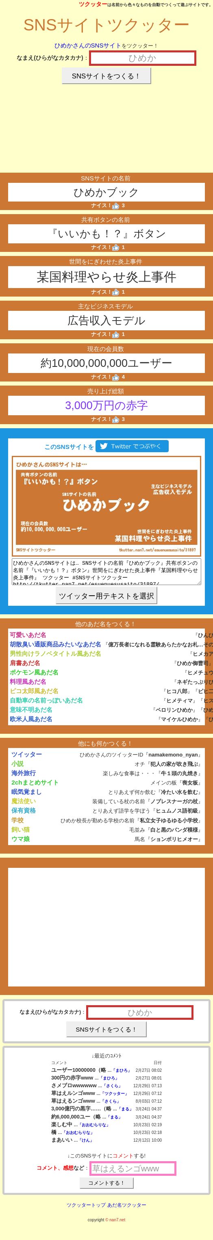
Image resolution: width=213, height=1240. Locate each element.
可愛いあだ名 (28, 639)
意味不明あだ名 (31, 714)
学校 (17, 825)
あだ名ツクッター (126, 1210)
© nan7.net (115, 1225)
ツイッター (26, 759)
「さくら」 (112, 1090)
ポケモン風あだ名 (34, 677)
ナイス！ (105, 205)
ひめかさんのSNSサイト (88, 45)
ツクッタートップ (86, 1210)
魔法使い (23, 805)
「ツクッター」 (114, 1098)
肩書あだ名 (25, 667)
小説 (17, 768)
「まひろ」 (121, 1075)
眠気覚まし (26, 796)
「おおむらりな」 (94, 1129)
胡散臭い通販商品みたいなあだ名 (55, 649)
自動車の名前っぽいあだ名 (46, 705)
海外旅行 (23, 777)
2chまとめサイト (35, 787)
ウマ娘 (20, 843)
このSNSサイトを (106, 446)
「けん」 (86, 1145)
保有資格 (23, 815)
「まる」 (125, 1114)
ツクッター (93, 4)
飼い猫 (20, 834)
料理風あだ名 (28, 686)
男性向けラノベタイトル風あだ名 (55, 658)
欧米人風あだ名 (31, 723)
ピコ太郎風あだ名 (34, 695)
